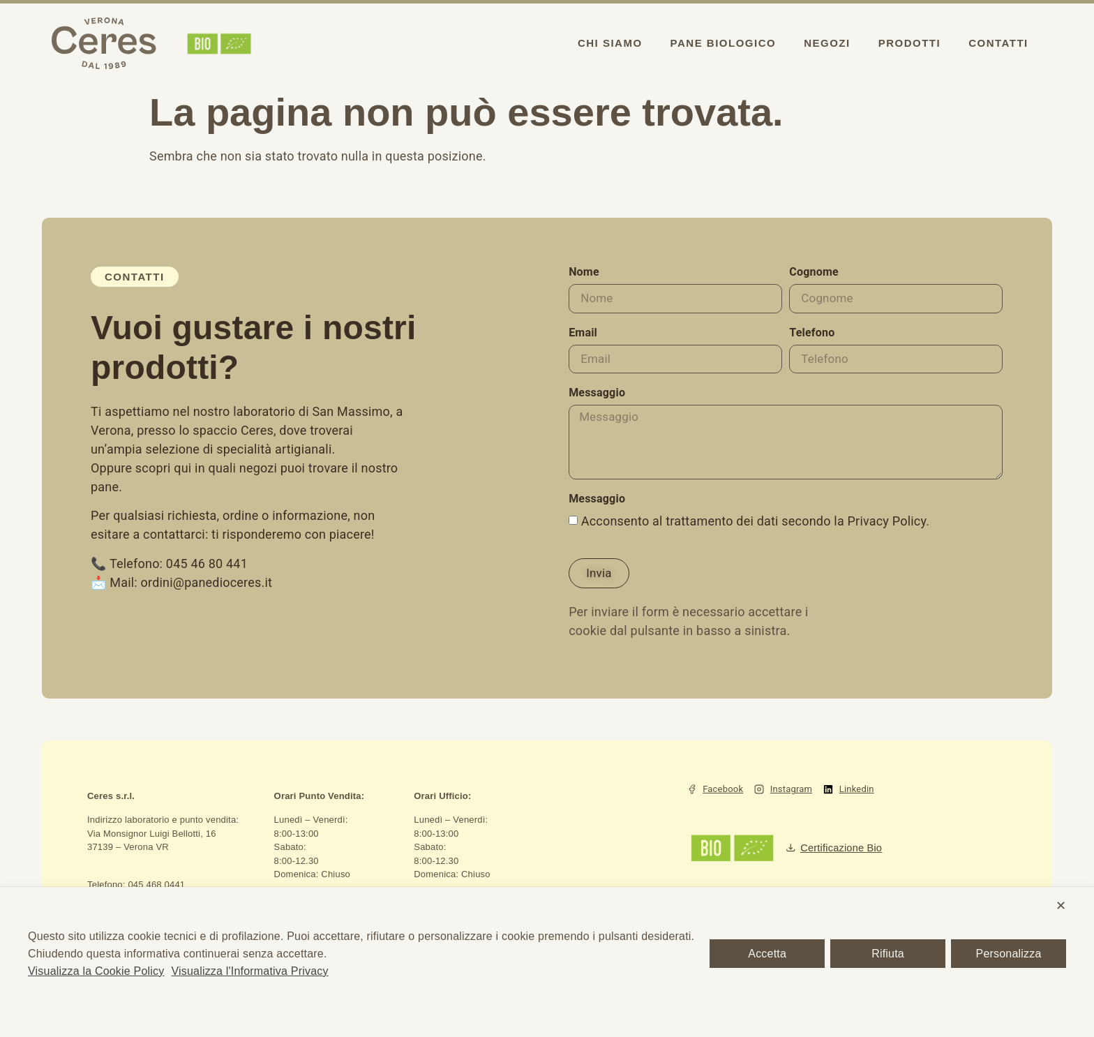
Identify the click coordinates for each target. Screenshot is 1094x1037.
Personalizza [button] (1009, 954)
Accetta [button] (767, 954)
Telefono (811, 334)
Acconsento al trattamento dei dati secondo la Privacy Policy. (755, 527)
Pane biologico (723, 43)
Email (583, 334)
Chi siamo (610, 43)
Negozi (827, 43)
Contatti (998, 43)
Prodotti (909, 43)
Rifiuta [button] (887, 954)
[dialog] (547, 962)
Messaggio (597, 395)
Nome (584, 272)
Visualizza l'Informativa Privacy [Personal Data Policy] (249, 971)
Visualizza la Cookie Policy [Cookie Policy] (96, 971)
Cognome (814, 272)
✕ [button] (1061, 906)
